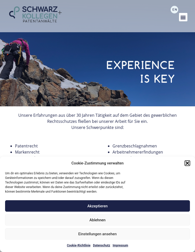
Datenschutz (101, 245)
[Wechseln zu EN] (174, 9)
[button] (187, 163)
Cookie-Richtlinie (78, 245)
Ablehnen (97, 220)
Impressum (120, 245)
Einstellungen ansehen (97, 234)
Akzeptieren (97, 206)
